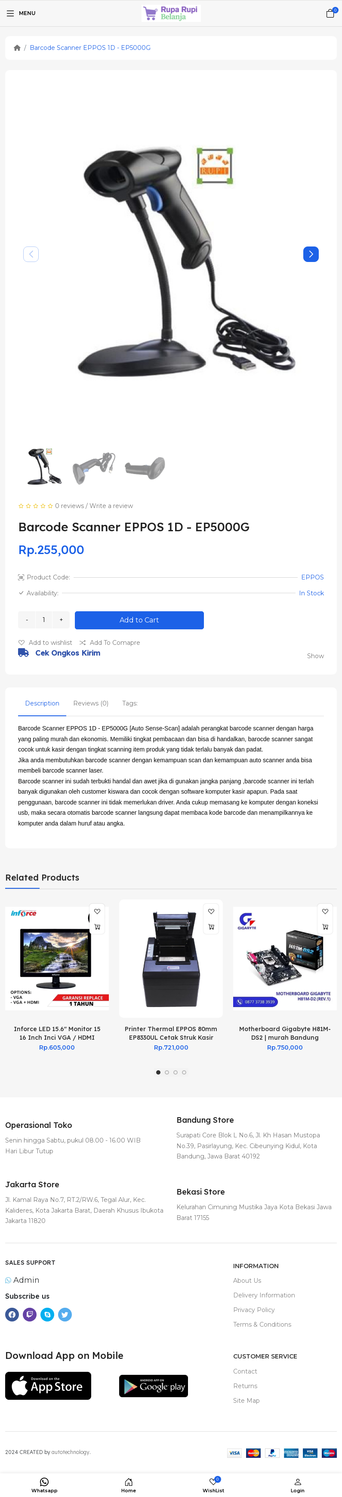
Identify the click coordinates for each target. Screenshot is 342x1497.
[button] (311, 254)
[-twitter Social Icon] (65, 1314)
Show (315, 656)
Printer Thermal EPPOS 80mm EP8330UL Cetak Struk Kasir (171, 1033)
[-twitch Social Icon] (30, 1314)
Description (42, 703)
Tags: (130, 703)
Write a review (111, 506)
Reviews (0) (90, 703)
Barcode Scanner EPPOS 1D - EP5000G (90, 48)
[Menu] (20, 13)
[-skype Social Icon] (47, 1314)
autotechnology (70, 1452)
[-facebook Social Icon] (12, 1314)
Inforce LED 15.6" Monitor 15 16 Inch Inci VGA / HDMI (57, 1033)
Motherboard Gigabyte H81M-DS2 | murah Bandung (285, 1033)
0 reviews (69, 506)
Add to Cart (139, 620)
